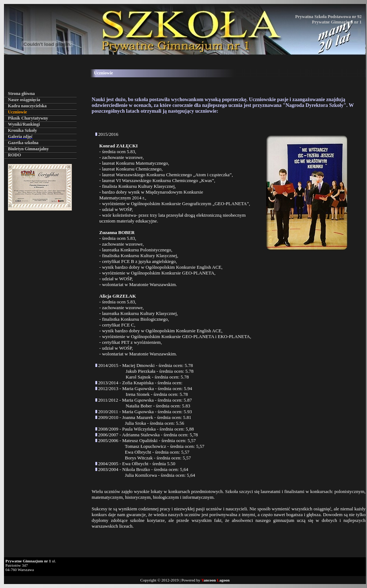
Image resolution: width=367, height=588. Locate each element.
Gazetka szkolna (23, 142)
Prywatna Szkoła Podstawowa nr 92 (328, 16)
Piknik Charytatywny (28, 118)
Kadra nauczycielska (27, 105)
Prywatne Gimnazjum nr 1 (337, 22)
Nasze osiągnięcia (24, 99)
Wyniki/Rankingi (24, 124)
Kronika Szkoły (22, 130)
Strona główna (21, 93)
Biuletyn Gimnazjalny (28, 148)
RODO (14, 154)
